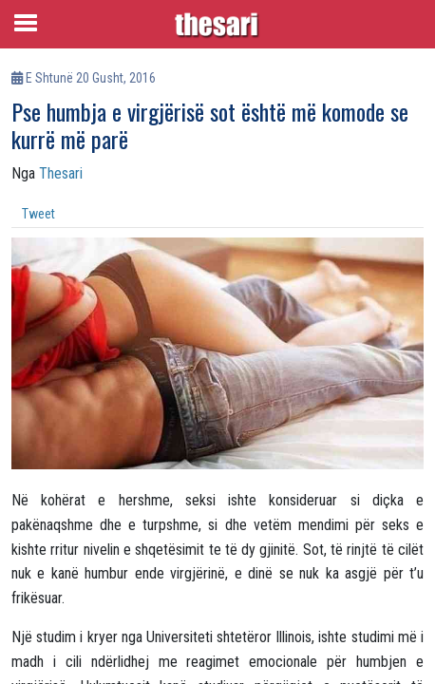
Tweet (38, 213)
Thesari (61, 173)
